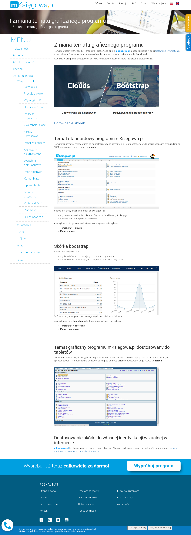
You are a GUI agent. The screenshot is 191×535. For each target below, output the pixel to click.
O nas (144, 3)
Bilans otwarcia (33, 217)
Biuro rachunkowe (88, 497)
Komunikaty (31, 178)
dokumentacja (24, 75)
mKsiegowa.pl (122, 51)
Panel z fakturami (35, 142)
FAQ (134, 3)
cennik (19, 68)
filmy (22, 238)
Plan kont (30, 210)
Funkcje (122, 3)
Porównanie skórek (69, 123)
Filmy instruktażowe (128, 490)
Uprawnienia (32, 185)
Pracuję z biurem (34, 93)
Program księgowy (88, 490)
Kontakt (44, 510)
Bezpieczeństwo (34, 107)
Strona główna (48, 490)
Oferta (98, 3)
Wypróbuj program (153, 466)
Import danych (33, 171)
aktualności (22, 48)
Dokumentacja (125, 497)
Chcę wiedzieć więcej (160, 527)
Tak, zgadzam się (137, 527)
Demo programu (49, 504)
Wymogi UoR (32, 100)
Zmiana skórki (33, 203)
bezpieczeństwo (29, 252)
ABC (22, 231)
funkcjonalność (24, 62)
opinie (19, 260)
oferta (19, 55)
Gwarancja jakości (35, 125)
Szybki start (26, 81)
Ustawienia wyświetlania (167, 51)
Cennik (110, 3)
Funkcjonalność (87, 510)
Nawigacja (30, 86)
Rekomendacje (86, 504)
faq (21, 245)
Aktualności (123, 504)
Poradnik (25, 225)
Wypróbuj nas (158, 3)
